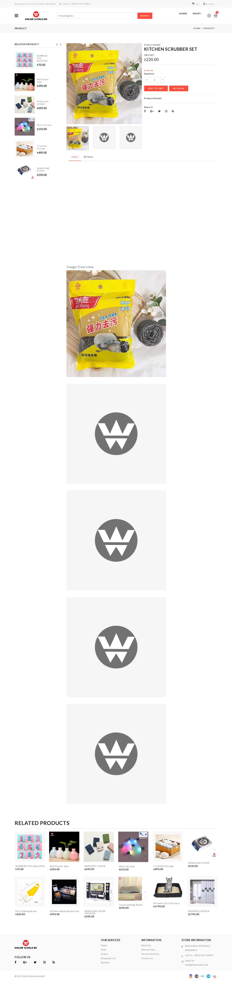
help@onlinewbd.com (196, 968)
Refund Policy (148, 953)
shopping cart (108, 961)
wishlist (194, 4)
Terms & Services (150, 957)
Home (180, 15)
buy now (178, 89)
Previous (56, 44)
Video (74, 156)
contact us (147, 961)
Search (144, 16)
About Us (146, 948)
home (104, 948)
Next (60, 44)
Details (87, 156)
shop (103, 953)
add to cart (156, 89)
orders (104, 957)
